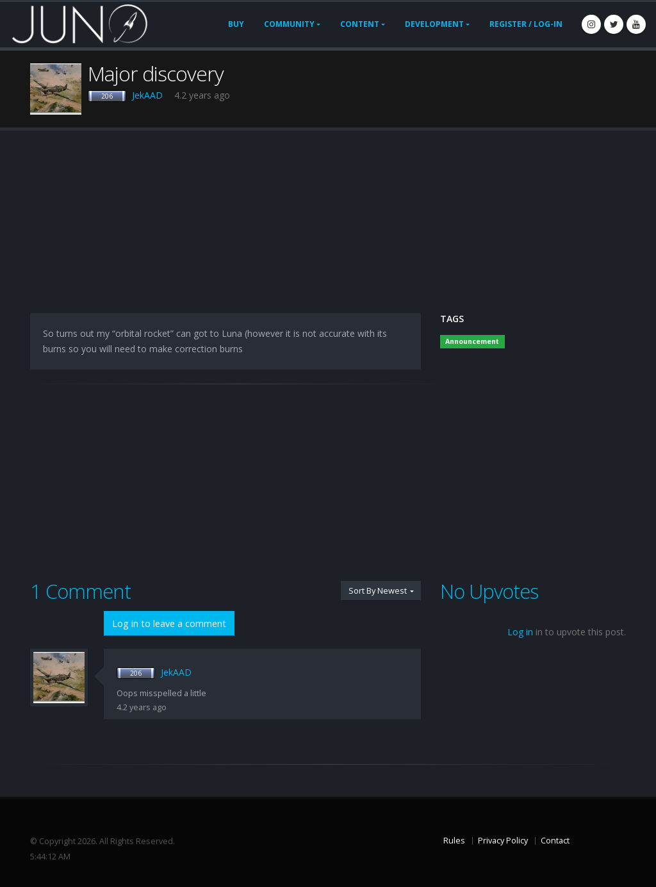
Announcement (472, 341)
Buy (236, 24)
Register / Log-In (525, 24)
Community (289, 24)
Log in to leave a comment (169, 623)
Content (359, 24)
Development (434, 24)
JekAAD (147, 95)
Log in (520, 632)
